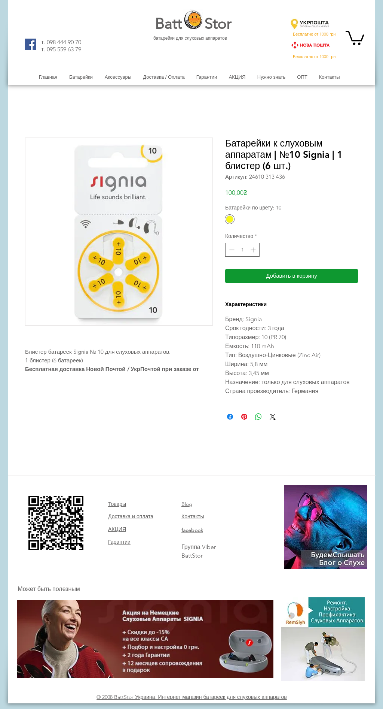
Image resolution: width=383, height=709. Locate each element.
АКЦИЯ (117, 529)
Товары (117, 504)
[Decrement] (231, 249)
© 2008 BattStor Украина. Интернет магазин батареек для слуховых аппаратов (191, 697)
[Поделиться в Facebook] (230, 416)
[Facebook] (30, 44)
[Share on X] (272, 416)
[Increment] (253, 249)
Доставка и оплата (130, 516)
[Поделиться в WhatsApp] (258, 416)
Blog (186, 504)
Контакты (192, 516)
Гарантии (119, 541)
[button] (355, 37)
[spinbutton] (242, 249)
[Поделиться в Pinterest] (244, 416)
